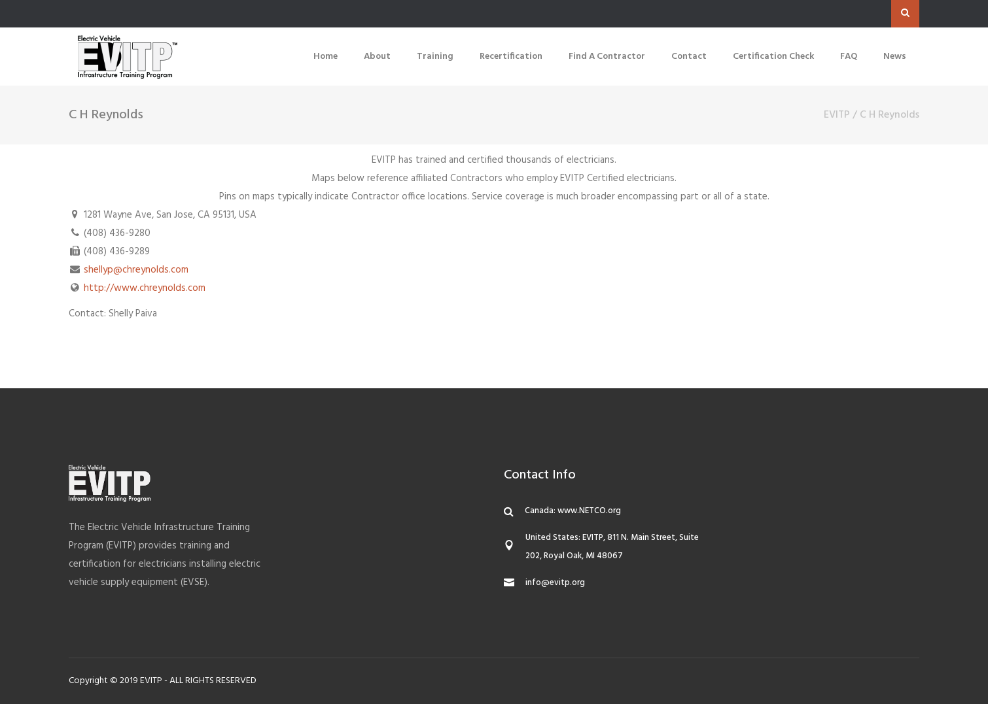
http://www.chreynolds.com (144, 288)
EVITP (837, 115)
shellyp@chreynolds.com (136, 270)
